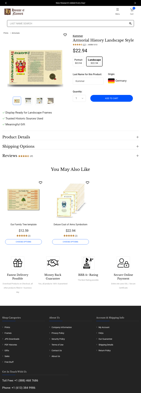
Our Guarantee (105, 339)
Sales (7, 356)
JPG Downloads (12, 339)
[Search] (130, 23)
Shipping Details (106, 345)
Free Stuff (9, 362)
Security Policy (58, 339)
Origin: (111, 74)
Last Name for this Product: (87, 74)
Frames (8, 333)
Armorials (16, 33)
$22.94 (78, 61)
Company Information (62, 327)
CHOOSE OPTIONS (23, 242)
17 (84, 45)
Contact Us (57, 350)
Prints (6, 33)
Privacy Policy (58, 333)
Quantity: (77, 91)
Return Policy (105, 350)
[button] (70, 135)
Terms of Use (57, 345)
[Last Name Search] (70, 23)
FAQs (101, 333)
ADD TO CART (111, 98)
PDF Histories (11, 345)
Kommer (78, 35)
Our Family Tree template (23, 224)
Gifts (7, 350)
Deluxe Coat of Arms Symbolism (70, 224)
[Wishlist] (40, 182)
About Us (56, 356)
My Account (104, 327)
